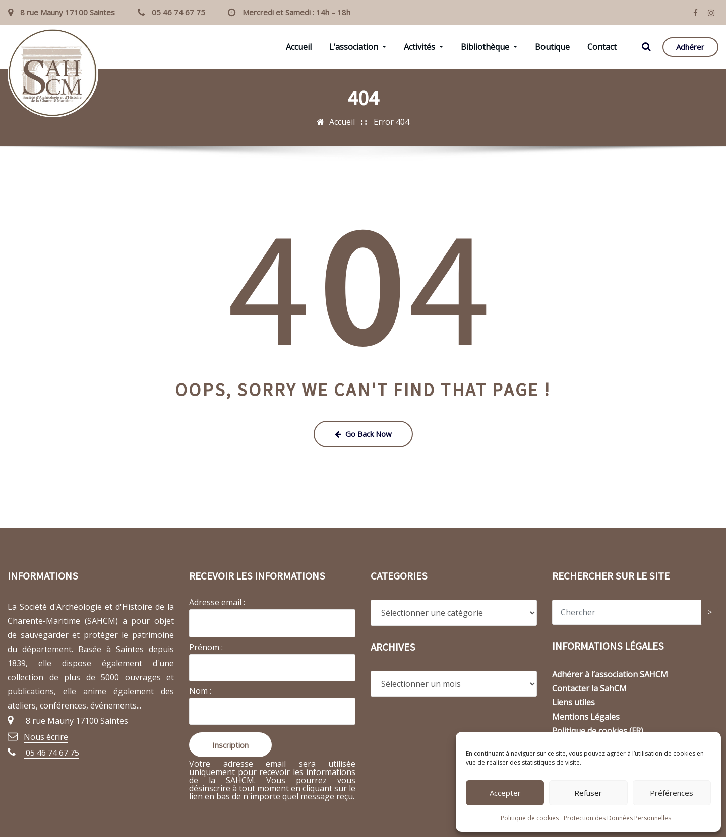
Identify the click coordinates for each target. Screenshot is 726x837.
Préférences (671, 793)
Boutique (552, 46)
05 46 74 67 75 (178, 12)
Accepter (505, 793)
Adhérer (690, 47)
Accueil (299, 46)
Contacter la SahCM (589, 688)
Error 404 (391, 121)
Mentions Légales (586, 716)
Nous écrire (46, 736)
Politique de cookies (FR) (597, 730)
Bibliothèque (489, 46)
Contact (602, 46)
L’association (357, 46)
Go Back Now (363, 434)
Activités (423, 46)
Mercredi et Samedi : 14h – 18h (296, 12)
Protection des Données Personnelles (617, 818)
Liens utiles (573, 702)
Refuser (588, 793)
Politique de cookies (530, 818)
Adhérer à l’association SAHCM (610, 674)
